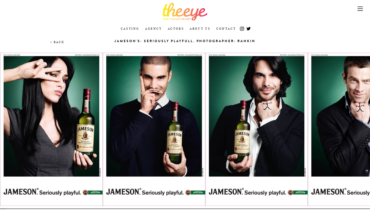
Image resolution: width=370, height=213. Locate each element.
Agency (153, 28)
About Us (200, 28)
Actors (176, 28)
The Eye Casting (185, 11)
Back (57, 42)
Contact (226, 28)
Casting (130, 28)
